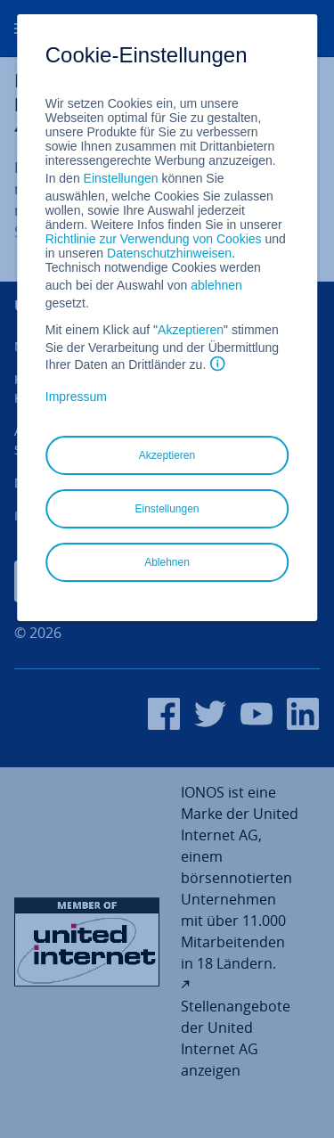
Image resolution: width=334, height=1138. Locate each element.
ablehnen (216, 285)
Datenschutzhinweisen (169, 253)
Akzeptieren (191, 330)
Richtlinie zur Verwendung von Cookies (153, 239)
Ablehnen (167, 562)
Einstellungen (121, 178)
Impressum (76, 396)
